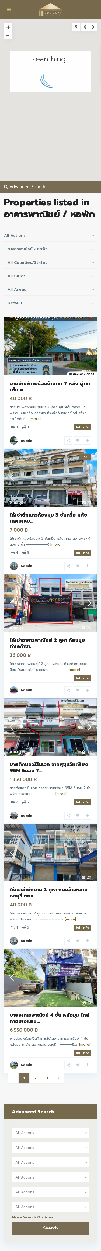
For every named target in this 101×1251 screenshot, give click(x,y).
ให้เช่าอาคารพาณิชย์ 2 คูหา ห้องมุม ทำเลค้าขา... (47, 643)
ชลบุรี (18, 502)
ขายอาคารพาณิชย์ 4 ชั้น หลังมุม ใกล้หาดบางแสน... (49, 1018)
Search (50, 1228)
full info (82, 427)
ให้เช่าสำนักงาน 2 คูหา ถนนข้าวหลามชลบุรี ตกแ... (49, 893)
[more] (35, 418)
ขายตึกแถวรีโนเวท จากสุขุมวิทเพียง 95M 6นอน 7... (49, 767)
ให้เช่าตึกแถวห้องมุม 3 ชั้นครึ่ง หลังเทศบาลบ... (48, 518)
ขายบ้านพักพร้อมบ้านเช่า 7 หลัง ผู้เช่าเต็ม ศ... (50, 387)
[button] (54, 94)
